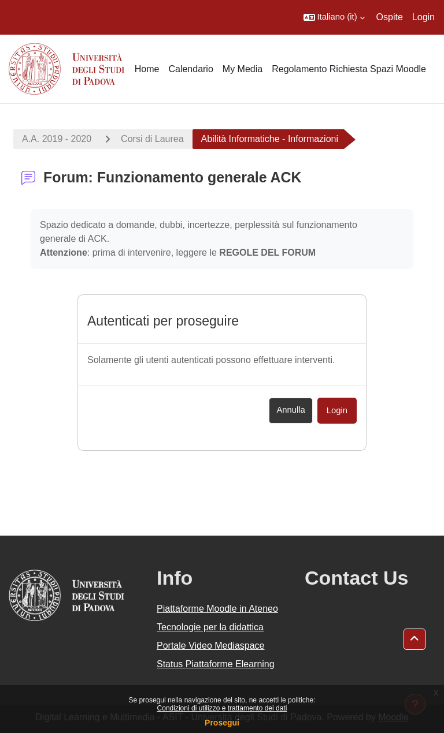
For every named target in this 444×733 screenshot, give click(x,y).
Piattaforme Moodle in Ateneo (217, 609)
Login (423, 17)
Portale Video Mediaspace (211, 645)
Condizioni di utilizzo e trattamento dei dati (222, 708)
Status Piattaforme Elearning (216, 664)
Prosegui (222, 722)
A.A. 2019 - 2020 (56, 139)
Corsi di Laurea (152, 139)
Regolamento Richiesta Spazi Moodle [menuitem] (349, 69)
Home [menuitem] (147, 69)
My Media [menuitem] (242, 69)
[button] (334, 17)
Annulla (290, 409)
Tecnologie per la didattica (210, 627)
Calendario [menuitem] (190, 69)
